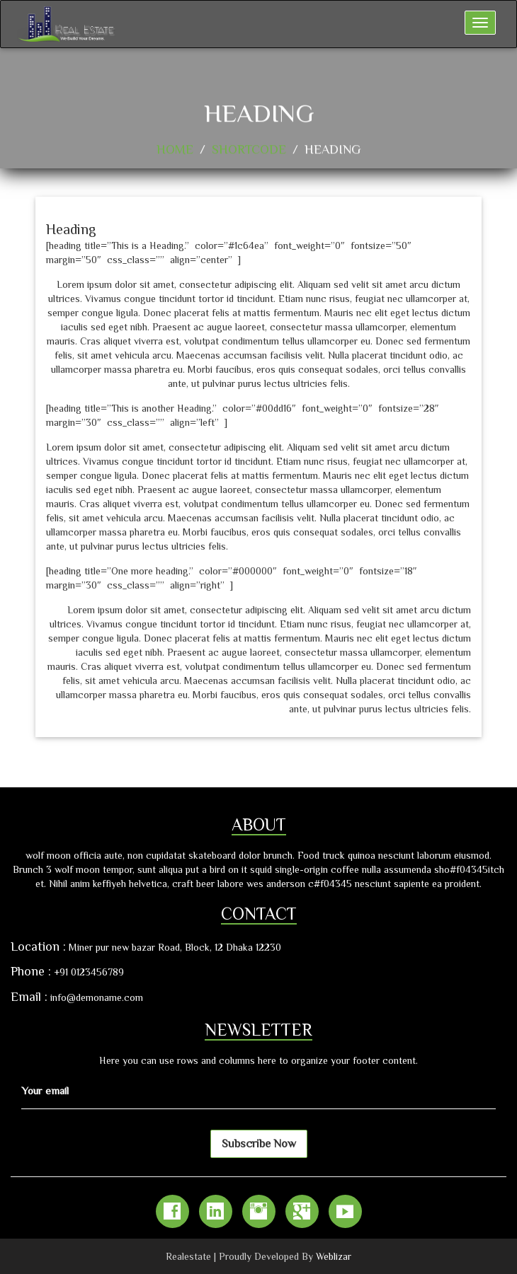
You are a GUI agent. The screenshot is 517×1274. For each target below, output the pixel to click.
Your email (45, 1090)
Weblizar (333, 1256)
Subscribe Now (259, 1143)
